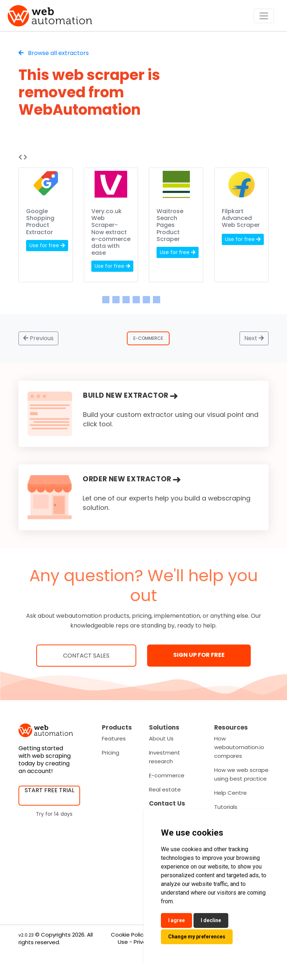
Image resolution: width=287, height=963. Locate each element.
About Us (161, 738)
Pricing (110, 752)
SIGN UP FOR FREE (199, 655)
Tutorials (225, 807)
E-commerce (166, 775)
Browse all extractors (53, 53)
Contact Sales (86, 655)
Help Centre (230, 793)
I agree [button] (176, 920)
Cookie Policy (128, 934)
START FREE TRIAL (49, 790)
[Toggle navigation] (264, 16)
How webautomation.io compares (239, 747)
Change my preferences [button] (196, 936)
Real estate (165, 789)
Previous (38, 338)
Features (114, 738)
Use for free (47, 245)
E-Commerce (148, 338)
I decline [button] (211, 920)
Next (254, 338)
